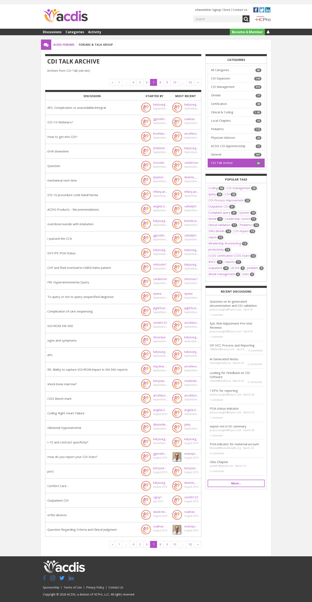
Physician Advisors (236, 138)
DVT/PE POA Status (61, 253)
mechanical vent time (62, 180)
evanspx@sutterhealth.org (191, 453)
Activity (94, 32)
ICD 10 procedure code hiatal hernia (72, 195)
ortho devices (57, 515)
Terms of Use (73, 587)
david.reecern (160, 512)
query (215, 194)
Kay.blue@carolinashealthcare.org (160, 366)
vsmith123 (160, 323)
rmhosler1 (160, 264)
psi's (50, 471)
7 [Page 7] (153, 82)
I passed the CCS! (59, 238)
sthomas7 (191, 279)
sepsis (215, 237)
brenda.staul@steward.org (191, 221)
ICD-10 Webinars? (60, 122)
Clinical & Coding (236, 112)
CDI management (242, 188)
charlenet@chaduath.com (191, 381)
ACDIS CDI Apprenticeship (236, 146)
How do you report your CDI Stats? (72, 457)
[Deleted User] (160, 148)
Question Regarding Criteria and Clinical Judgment (82, 529)
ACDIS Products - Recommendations (73, 209)
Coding (216, 188)
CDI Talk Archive (236, 163)
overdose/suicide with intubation (70, 224)
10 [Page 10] (174, 82)
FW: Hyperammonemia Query (68, 282)
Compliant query (222, 213)
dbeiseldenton (160, 424)
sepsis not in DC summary (228, 426)
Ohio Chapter (219, 462)
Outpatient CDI (58, 500)
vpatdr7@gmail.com (221, 466)
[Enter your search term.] (218, 18)
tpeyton (158, 177)
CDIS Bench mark (59, 398)
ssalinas (189, 119)
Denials (236, 95)
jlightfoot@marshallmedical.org (160, 308)
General (236, 154)
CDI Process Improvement (229, 200)
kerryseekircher (160, 381)
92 (190, 82)
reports (233, 262)
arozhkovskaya (191, 133)
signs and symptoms (62, 340)
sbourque (159, 337)
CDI (230, 194)
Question (53, 166)
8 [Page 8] (160, 82)
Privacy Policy (95, 587)
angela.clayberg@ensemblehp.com (160, 206)
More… (236, 483)
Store (226, 10)
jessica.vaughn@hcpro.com (225, 309)
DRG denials (219, 231)
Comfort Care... (57, 486)
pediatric (255, 268)
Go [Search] (246, 18)
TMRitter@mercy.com (222, 349)
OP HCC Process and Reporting (232, 345)
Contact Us (240, 10)
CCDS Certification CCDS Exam (232, 256)
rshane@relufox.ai (220, 363)
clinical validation (222, 225)
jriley (187, 424)
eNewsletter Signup (208, 10)
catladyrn (190, 206)
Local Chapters (236, 121)
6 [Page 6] (147, 82)
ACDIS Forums (63, 45)
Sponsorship (51, 587)
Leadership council (240, 219)
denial (215, 219)
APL (50, 355)
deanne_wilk (191, 177)
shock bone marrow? (62, 384)
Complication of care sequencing (70, 311)
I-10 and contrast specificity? (67, 442)
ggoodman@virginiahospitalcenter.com (160, 119)
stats (248, 274)
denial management (224, 274)
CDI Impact (244, 231)
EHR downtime (58, 151)
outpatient (218, 268)
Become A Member (247, 32)
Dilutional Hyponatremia (64, 428)
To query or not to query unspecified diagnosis (80, 297)
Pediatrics (236, 129)
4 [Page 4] (133, 82)
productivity (219, 249)
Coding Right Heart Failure (65, 413)
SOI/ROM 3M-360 (60, 326)
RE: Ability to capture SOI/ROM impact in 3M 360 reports (87, 369)
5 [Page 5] (140, 82)
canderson (191, 163)
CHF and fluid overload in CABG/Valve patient (79, 268)
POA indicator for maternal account (234, 444)
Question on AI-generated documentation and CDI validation (233, 303)
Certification (236, 104)
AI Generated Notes (224, 359)
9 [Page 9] (167, 82)
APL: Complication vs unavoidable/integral (76, 108)
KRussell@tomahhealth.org (225, 448)
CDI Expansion (236, 78)
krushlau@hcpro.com (160, 133)
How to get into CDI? (62, 137)
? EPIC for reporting (224, 390)
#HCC (215, 262)
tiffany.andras (160, 192)
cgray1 (157, 497)
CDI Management (236, 87)
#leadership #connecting (228, 243)
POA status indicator (224, 408)
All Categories (236, 70)
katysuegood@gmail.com (160, 104)
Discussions (52, 32)
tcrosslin (158, 163)
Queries (247, 213)
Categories (75, 32)
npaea (157, 293)
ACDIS (238, 268)
